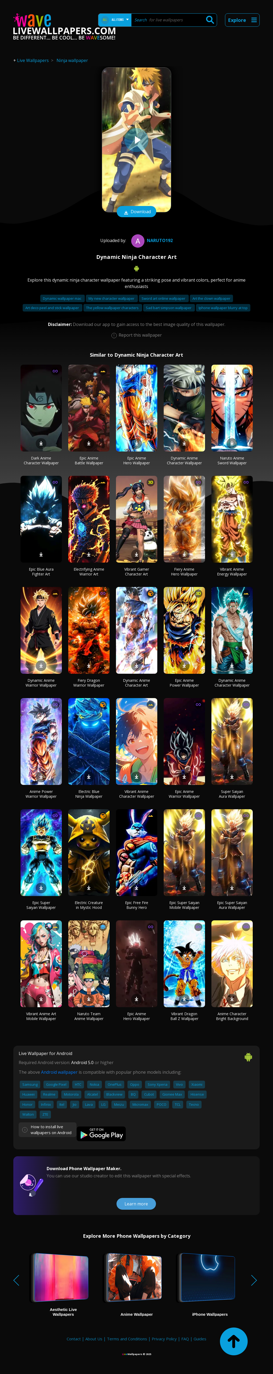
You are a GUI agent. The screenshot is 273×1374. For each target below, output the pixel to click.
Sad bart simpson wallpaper (169, 307)
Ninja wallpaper (72, 60)
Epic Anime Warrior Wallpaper (184, 794)
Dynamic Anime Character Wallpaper (184, 460)
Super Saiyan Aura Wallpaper (232, 794)
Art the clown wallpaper (211, 298)
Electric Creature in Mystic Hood (89, 905)
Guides (200, 1338)
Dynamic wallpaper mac (62, 298)
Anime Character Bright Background (232, 1016)
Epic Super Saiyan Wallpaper (41, 905)
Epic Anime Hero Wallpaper (136, 460)
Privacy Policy (164, 1338)
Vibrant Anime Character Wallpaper (136, 794)
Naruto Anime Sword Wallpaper (232, 460)
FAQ (185, 1338)
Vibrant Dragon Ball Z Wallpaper (184, 1016)
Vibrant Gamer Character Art (136, 572)
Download (136, 212)
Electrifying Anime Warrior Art (89, 572)
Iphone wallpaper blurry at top (223, 307)
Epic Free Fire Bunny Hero (136, 905)
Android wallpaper (59, 1072)
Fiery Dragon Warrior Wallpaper (88, 683)
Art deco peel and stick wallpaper (52, 307)
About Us (93, 1338)
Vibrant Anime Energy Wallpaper (232, 572)
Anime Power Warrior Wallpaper (41, 794)
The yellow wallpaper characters (112, 307)
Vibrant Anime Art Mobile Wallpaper (41, 1016)
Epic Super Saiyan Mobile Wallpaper (184, 905)
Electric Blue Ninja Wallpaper (88, 794)
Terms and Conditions (127, 1338)
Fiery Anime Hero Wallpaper (184, 572)
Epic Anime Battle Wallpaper (89, 460)
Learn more (136, 1204)
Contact (74, 1338)
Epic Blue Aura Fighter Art (41, 572)
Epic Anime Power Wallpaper (184, 683)
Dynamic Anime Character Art (136, 683)
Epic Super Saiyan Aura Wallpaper (232, 905)
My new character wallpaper (112, 298)
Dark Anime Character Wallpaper (41, 460)
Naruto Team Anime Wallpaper (88, 1016)
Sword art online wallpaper (164, 298)
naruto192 (151, 240)
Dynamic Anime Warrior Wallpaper (41, 683)
